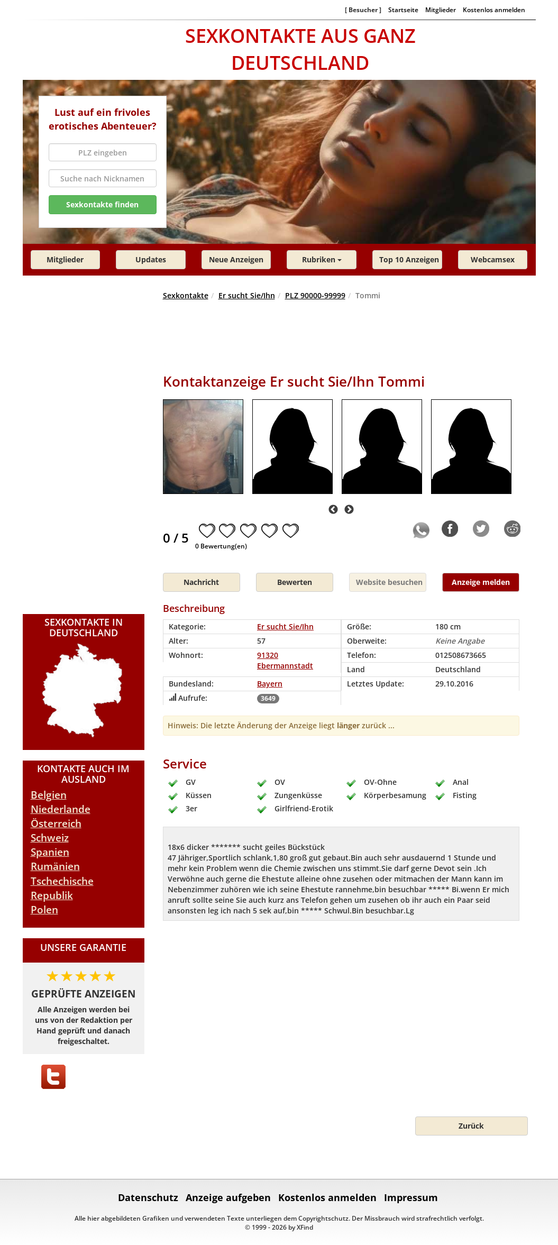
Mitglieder (440, 9)
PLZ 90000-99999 (315, 295)
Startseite (403, 9)
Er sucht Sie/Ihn (246, 295)
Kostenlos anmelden (494, 9)
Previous (333, 510)
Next (349, 510)
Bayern (269, 684)
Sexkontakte (185, 295)
